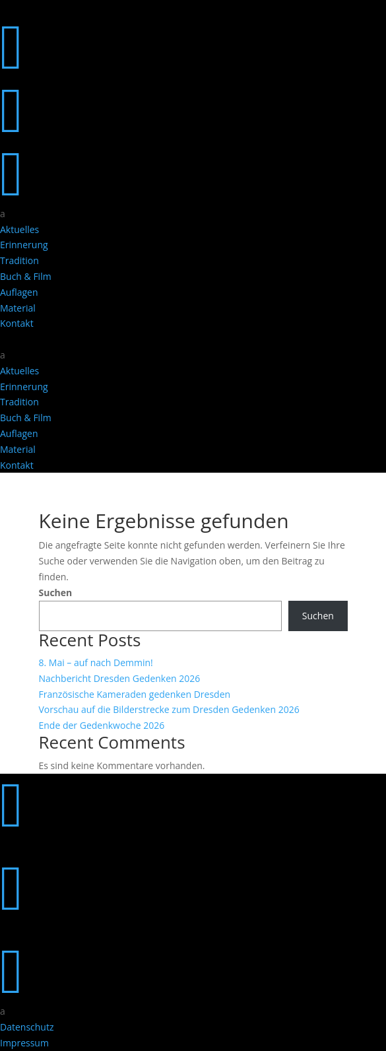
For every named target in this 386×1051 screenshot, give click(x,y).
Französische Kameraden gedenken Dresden (135, 694)
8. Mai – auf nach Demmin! (96, 662)
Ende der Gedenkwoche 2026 (102, 725)
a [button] (2, 213)
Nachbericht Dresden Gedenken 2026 (120, 678)
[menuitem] (193, 214)
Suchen (56, 592)
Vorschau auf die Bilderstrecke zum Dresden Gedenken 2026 (169, 709)
